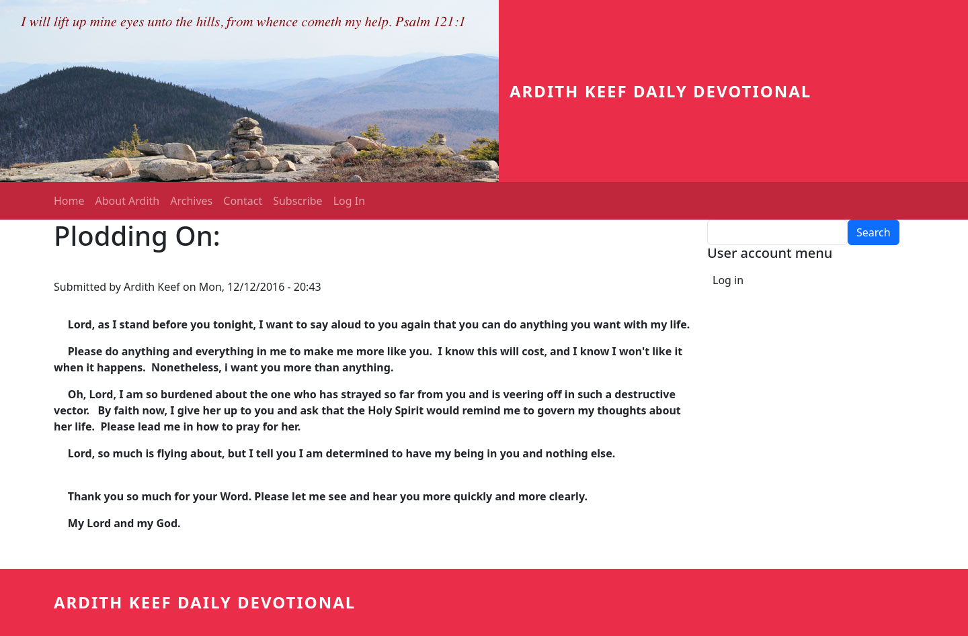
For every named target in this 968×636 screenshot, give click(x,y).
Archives (191, 200)
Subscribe (297, 200)
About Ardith (127, 200)
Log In (349, 200)
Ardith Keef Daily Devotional (660, 91)
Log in (728, 280)
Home (69, 200)
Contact (242, 200)
